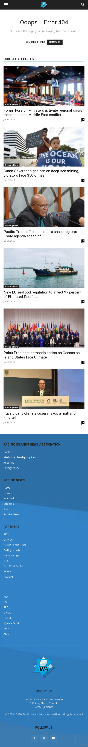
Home (7, 488)
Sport (7, 509)
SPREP (7, 571)
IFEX (6, 560)
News (7, 493)
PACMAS (9, 576)
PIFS (6, 534)
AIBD (7, 633)
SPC (6, 607)
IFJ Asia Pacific (12, 623)
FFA (6, 596)
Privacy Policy (11, 468)
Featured (9, 498)
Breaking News (11, 104)
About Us (9, 462)
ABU (6, 628)
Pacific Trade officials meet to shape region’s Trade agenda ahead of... (40, 234)
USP (6, 602)
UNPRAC (9, 539)
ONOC (7, 612)
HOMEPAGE (54, 42)
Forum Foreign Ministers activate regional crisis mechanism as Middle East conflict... (43, 112)
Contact (8, 452)
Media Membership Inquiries (20, 457)
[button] (6, 5)
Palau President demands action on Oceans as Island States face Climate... (42, 355)
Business (9, 503)
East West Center (13, 566)
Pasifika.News (11, 514)
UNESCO (9, 617)
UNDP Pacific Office (15, 545)
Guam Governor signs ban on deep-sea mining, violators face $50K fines (41, 173)
